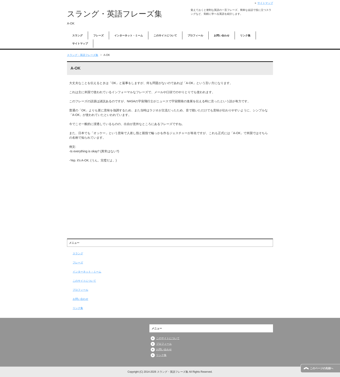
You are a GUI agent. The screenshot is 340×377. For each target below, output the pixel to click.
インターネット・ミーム (128, 35)
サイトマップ (80, 43)
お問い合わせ (221, 35)
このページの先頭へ (321, 368)
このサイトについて (165, 35)
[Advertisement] (105, 197)
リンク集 (245, 35)
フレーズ (98, 35)
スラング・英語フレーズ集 (114, 13)
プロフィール (195, 35)
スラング (77, 35)
